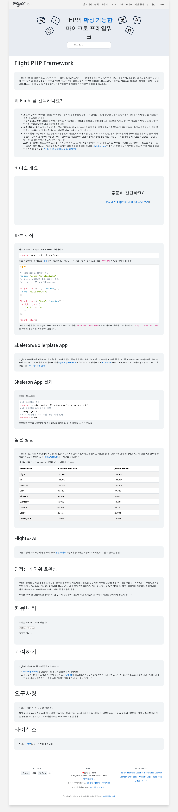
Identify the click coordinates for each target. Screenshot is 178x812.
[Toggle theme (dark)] (29, 4)
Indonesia (132, 776)
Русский (142, 776)
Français (131, 772)
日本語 (137, 780)
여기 (45, 260)
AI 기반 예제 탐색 (37, 365)
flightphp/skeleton (67, 362)
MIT (29, 744)
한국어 (144, 780)
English (122, 772)
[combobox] (91, 45)
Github (68, 674)
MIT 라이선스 (89, 779)
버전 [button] (153, 4)
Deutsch (123, 776)
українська (152, 776)
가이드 (129, 4)
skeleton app (99, 146)
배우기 (104, 4)
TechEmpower (51, 456)
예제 (121, 4)
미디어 (113, 4)
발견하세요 (60, 552)
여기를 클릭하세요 (98, 787)
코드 (162, 4)
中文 (160, 776)
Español (139, 772)
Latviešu (158, 772)
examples (107, 362)
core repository (30, 671)
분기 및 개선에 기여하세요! (99, 782)
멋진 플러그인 (142, 4)
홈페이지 (87, 4)
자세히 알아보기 (109, 796)
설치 (96, 4)
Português (149, 772)
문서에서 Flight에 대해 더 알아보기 (127, 202)
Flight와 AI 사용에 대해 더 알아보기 (60, 149)
